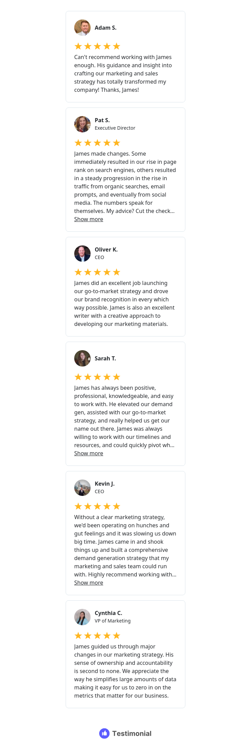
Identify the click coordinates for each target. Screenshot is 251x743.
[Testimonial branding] (126, 733)
